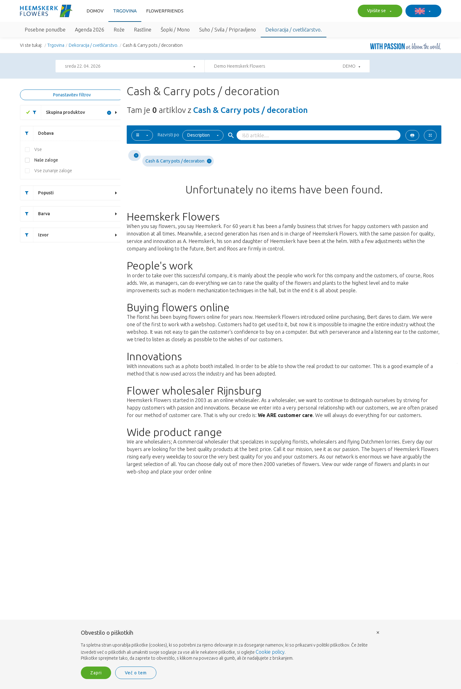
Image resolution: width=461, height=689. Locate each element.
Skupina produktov (56, 112)
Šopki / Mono (175, 29)
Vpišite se (378, 11)
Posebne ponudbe (45, 29)
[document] (230, 646)
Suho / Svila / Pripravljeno (227, 29)
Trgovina (125, 10)
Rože (119, 29)
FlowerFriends (165, 10)
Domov (95, 10)
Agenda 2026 (89, 29)
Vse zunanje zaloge (53, 170)
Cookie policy (270, 652)
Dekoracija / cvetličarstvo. (293, 29)
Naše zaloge (46, 160)
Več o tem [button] (136, 672)
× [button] (378, 632)
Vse (38, 149)
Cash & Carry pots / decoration (178, 161)
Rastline (142, 29)
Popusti (37, 193)
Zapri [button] (96, 672)
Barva (35, 214)
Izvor (34, 235)
